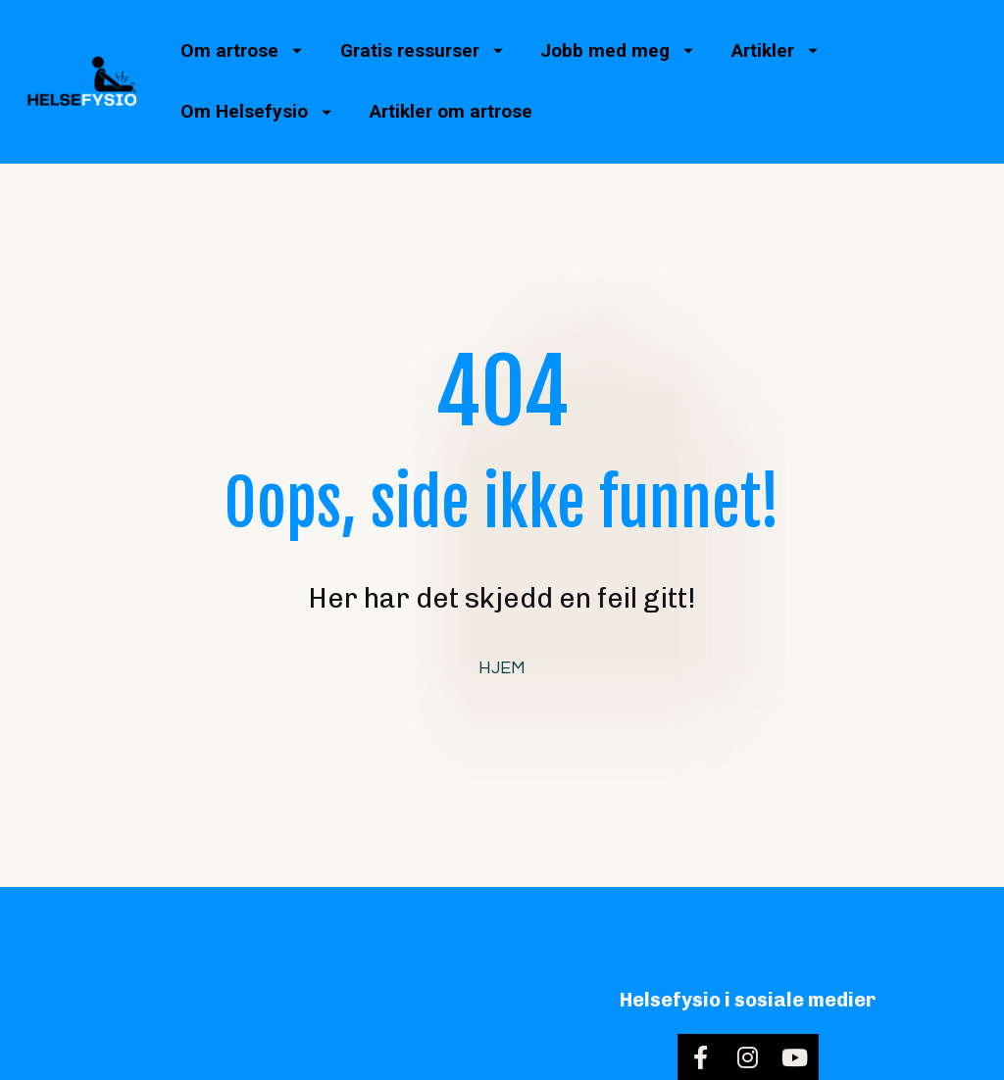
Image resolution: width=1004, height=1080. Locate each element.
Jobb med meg (616, 50)
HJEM (502, 642)
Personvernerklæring (862, 1061)
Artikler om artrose (451, 111)
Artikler (774, 50)
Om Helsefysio (255, 111)
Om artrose (241, 50)
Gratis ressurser (421, 50)
